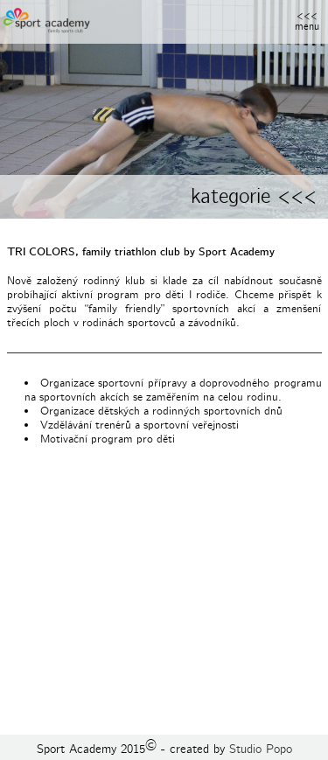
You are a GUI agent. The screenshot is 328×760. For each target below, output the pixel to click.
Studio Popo (260, 749)
